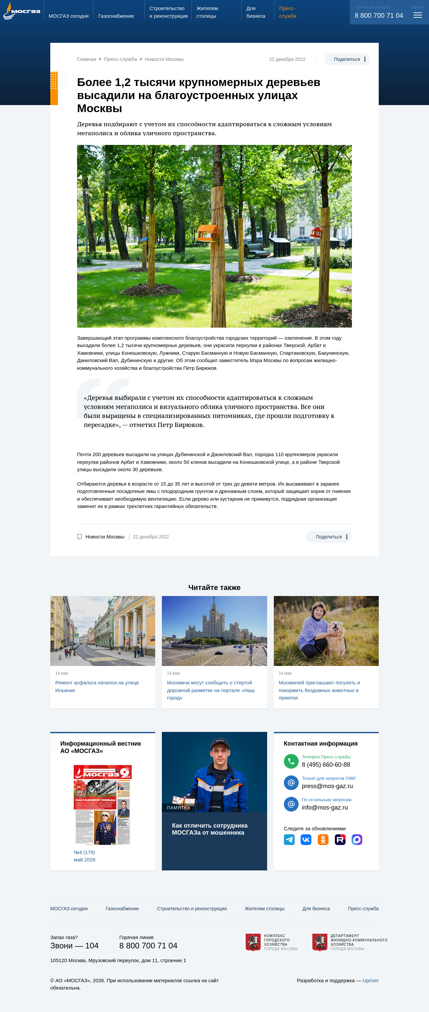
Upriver (371, 980)
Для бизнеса (316, 908)
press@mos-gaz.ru (327, 786)
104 (92, 945)
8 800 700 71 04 (379, 15)
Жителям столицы (264, 908)
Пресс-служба (363, 908)
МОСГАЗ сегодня (68, 908)
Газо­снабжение (122, 908)
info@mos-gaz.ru (325, 807)
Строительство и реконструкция (192, 908)
